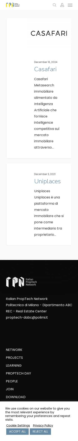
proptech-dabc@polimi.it (27, 317)
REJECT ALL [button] (40, 431)
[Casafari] (39, 88)
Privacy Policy (43, 425)
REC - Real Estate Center (26, 311)
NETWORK (14, 349)
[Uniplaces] (39, 204)
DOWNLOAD (16, 397)
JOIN (10, 389)
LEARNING (14, 365)
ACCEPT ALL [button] (17, 431)
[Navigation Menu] (70, 5)
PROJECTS (14, 357)
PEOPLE (12, 381)
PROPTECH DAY (18, 373)
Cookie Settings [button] (18, 425)
